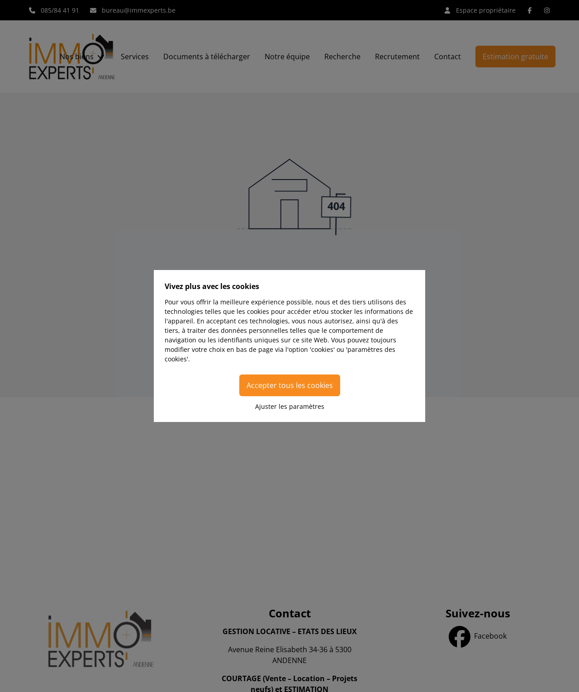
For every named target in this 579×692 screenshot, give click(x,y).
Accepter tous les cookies (290, 385)
